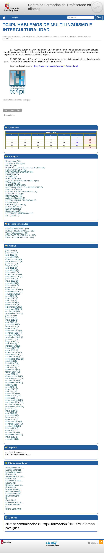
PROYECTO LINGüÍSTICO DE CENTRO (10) (25, 168)
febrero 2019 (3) (12, 305)
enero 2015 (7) (11, 398)
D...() (10, 499)
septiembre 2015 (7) (14, 383)
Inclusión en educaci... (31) (17, 229)
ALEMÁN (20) (11, 176)
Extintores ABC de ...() (14, 503)
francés (74, 523)
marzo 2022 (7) (12, 257)
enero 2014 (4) (11, 419)
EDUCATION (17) (13, 209)
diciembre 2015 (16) (14, 376)
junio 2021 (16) (11, 263)
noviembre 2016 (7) (13, 354)
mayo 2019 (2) (11, 298)
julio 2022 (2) (11, 250)
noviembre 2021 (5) (13, 261)
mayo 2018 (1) (11, 320)
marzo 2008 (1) (12, 439)
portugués (12, 528)
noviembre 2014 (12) (14, 402)
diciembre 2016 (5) (13, 352)
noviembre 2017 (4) (13, 333)
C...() (13, 508)
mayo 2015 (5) (11, 389)
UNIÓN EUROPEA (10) (15, 185)
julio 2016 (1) (11, 361)
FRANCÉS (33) (12, 174)
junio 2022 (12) (11, 253)
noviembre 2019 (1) (13, 292)
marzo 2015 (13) (12, 393)
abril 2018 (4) (11, 322)
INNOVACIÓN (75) (13, 189)
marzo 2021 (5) (12, 270)
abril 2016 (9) (11, 367)
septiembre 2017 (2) (14, 337)
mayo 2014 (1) (11, 411)
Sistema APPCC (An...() (15, 477)
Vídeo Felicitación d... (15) (16, 233)
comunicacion (27, 524)
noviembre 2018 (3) (13, 309)
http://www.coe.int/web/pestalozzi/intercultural (56, 66)
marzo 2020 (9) (12, 283)
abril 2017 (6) (11, 344)
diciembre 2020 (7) (13, 274)
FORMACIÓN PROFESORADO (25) (21, 191)
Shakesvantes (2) (13, 211)
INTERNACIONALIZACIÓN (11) (19, 213)
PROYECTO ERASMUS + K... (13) (20, 235)
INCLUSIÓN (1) (12, 215)
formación (59, 524)
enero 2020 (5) (11, 287)
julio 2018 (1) (11, 315)
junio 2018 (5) (11, 318)
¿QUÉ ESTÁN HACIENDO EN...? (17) (22, 181)
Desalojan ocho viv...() (14, 486)
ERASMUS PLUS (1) (14, 194)
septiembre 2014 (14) (14, 406)
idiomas (17, 100)
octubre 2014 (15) (13, 404)
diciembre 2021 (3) (13, 259)
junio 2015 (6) (11, 387)
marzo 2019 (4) (12, 302)
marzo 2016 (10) (12, 370)
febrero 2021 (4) (12, 272)
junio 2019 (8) (11, 296)
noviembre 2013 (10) (14, 424)
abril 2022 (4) (11, 255)
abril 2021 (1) (11, 268)
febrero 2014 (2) (12, 417)
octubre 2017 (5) (12, 335)
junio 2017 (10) (11, 339)
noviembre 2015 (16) (14, 378)
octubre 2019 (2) (12, 294)
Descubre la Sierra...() (14, 469)
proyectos (8, 100)
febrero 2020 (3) (12, 285)
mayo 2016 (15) (12, 365)
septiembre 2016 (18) (14, 359)
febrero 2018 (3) (12, 326)
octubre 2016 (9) (12, 357)
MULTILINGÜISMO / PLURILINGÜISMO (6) (24, 187)
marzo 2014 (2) (12, 415)
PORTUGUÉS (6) (13, 178)
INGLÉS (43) (11, 165)
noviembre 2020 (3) (13, 276)
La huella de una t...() (13, 473)
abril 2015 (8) (11, 391)
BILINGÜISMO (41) (13, 196)
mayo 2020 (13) (12, 281)
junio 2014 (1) (11, 409)
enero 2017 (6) (11, 350)
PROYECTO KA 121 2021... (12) (19, 237)
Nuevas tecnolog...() (13, 490)
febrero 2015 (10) (12, 396)
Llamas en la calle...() (14, 482)
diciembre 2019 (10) (14, 289)
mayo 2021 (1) (11, 266)
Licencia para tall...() (13, 495)
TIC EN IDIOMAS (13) (15, 163)
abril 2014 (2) (11, 413)
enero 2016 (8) (11, 374)
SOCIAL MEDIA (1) (13, 207)
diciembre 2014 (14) (14, 400)
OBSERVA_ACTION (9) (15, 204)
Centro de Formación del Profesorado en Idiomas (59, 7)
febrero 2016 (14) (12, 372)
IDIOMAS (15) (11, 202)
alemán (10, 524)
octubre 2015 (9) (12, 380)
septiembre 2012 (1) (14, 435)
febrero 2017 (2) (12, 348)
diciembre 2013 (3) (13, 422)
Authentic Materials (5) (15, 198)
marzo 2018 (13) (12, 324)
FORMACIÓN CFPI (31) (15, 170)
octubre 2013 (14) (13, 426)
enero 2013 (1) (11, 430)
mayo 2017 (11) (12, 341)
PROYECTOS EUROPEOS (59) (19, 172)
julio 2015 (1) (11, 385)
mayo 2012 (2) (11, 437)
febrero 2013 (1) (12, 428)
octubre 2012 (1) (12, 432)
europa (26, 100)
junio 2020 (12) (11, 279)
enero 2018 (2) (11, 328)
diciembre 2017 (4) (13, 331)
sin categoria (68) (12, 161)
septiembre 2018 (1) (14, 313)
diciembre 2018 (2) (13, 307)
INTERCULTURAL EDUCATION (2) (20, 200)
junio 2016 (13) (11, 363)
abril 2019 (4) (11, 300)
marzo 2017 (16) (12, 346)
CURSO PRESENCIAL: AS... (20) (20, 231)
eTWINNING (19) (12, 183)
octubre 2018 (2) (12, 311)
